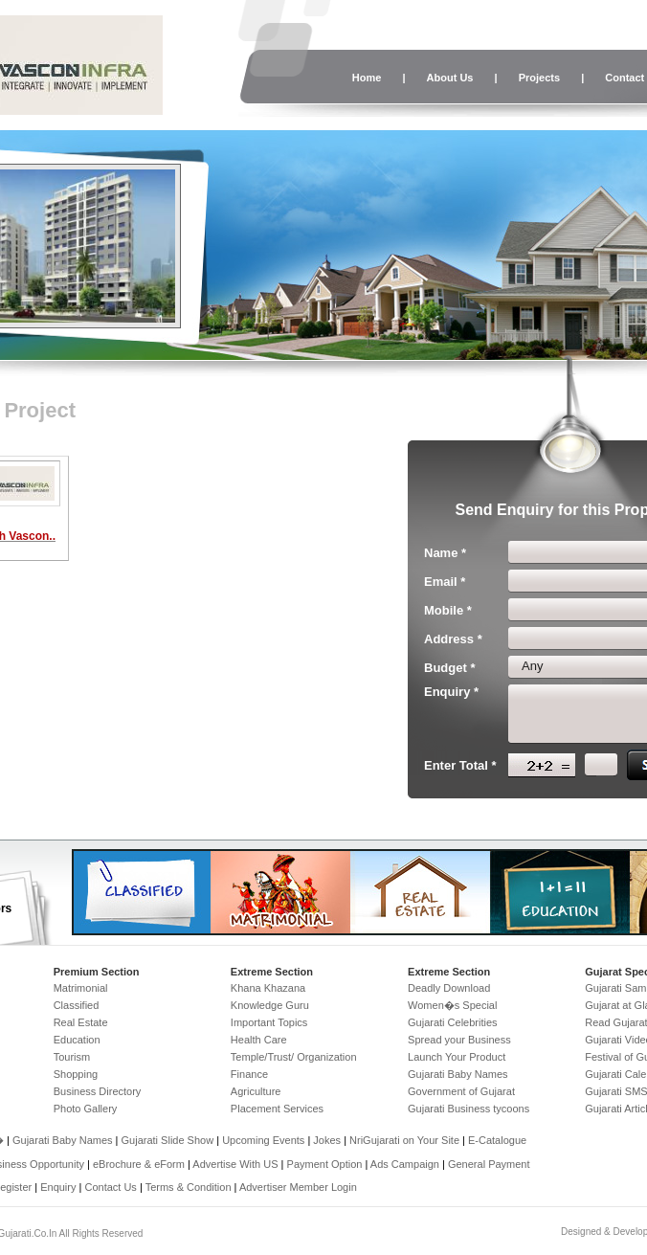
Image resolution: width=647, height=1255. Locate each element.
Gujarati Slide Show (169, 1140)
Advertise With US (235, 1164)
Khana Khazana (268, 988)
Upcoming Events (263, 1140)
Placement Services (277, 1108)
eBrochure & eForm (139, 1164)
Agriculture (256, 1091)
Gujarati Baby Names (458, 1074)
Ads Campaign (404, 1164)
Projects (539, 77)
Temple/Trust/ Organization (294, 1057)
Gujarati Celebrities (453, 1022)
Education (77, 1039)
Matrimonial (81, 988)
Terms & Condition (188, 1187)
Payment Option (325, 1164)
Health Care (259, 1039)
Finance (249, 1074)
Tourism (72, 1057)
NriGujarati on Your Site (404, 1140)
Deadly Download (449, 988)
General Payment (489, 1164)
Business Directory (98, 1091)
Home (367, 77)
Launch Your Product (456, 1057)
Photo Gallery (86, 1108)
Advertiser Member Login (298, 1187)
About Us (450, 77)
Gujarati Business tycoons (468, 1108)
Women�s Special (452, 1005)
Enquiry (59, 1187)
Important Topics (269, 1022)
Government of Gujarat (461, 1091)
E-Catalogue (497, 1140)
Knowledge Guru (270, 1005)
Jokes (328, 1140)
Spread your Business (459, 1039)
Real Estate (81, 1022)
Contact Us (110, 1187)
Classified (77, 1005)
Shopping (76, 1074)
